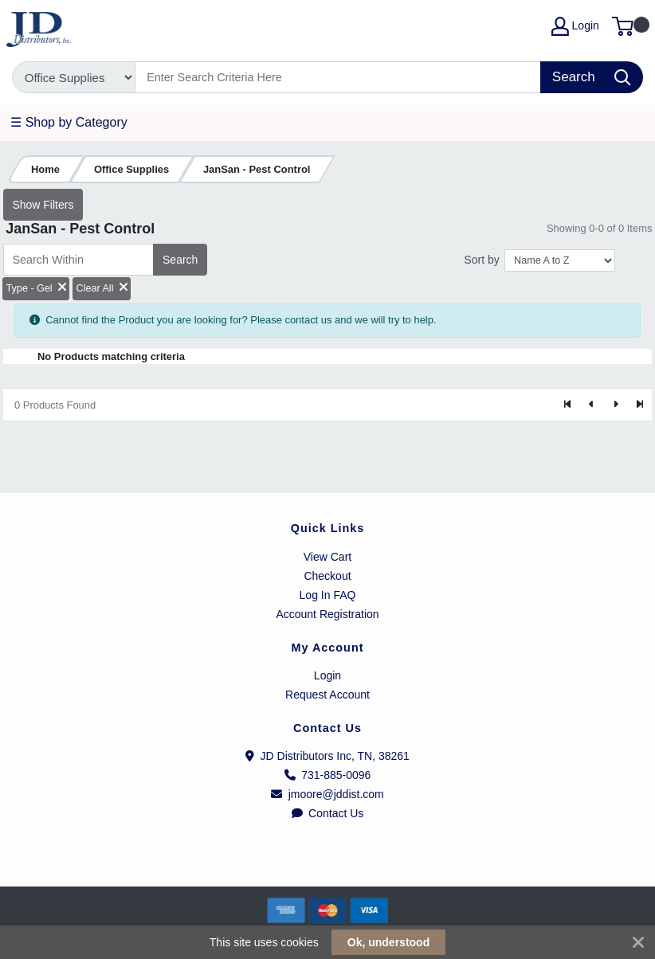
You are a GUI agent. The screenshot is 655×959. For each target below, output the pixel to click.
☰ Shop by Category (68, 122)
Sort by (481, 259)
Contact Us (328, 813)
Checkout (327, 576)
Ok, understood (388, 942)
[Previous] (592, 405)
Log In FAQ (328, 595)
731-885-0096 (327, 775)
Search (180, 259)
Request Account (327, 694)
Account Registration (327, 614)
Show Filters (42, 204)
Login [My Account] (575, 26)
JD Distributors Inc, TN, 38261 (327, 756)
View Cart (327, 556)
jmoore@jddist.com (327, 794)
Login (327, 675)
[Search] (338, 77)
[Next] (615, 405)
